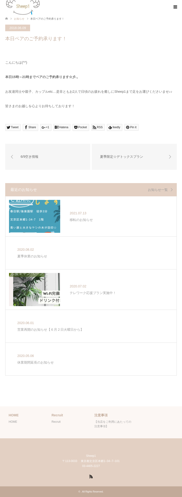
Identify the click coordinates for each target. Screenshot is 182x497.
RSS (91, 476)
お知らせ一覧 (158, 189)
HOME (13, 421)
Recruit (55, 421)
